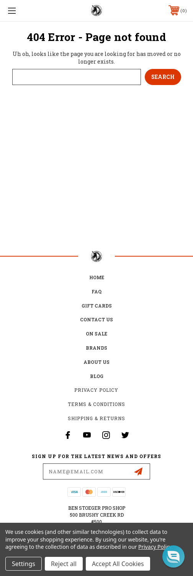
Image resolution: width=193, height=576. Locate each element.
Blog (96, 376)
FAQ (96, 291)
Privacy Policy (96, 390)
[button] (173, 556)
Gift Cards (97, 306)
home (96, 277)
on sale (96, 334)
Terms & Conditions (96, 404)
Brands (96, 348)
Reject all (64, 564)
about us (96, 362)
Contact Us (96, 319)
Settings (23, 564)
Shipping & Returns (96, 418)
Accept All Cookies (118, 564)
